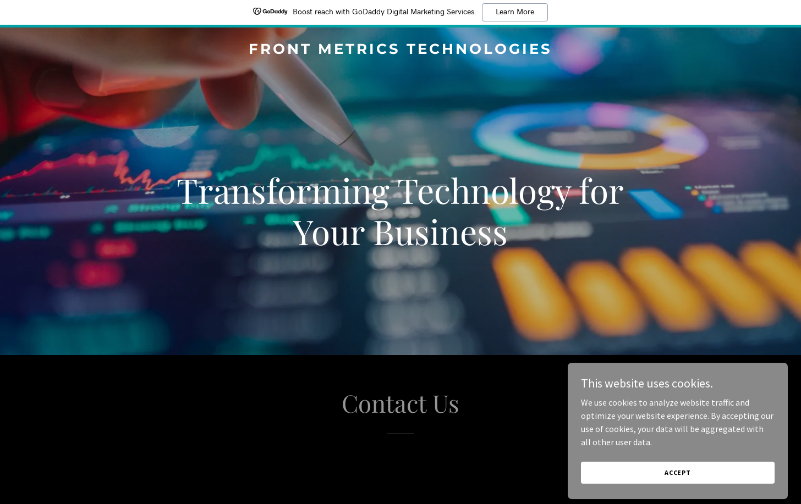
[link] (400, 50)
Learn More (515, 12)
